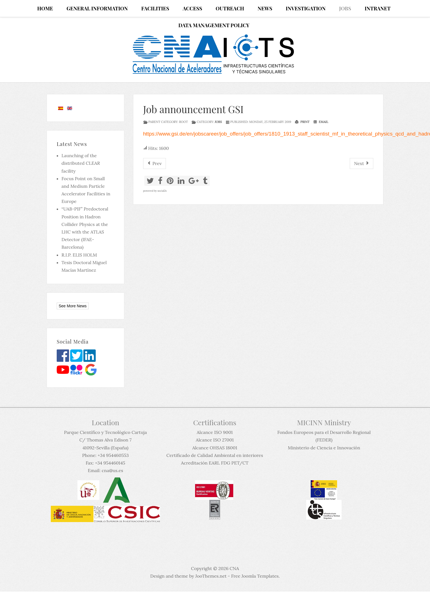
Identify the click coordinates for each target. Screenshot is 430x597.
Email (320, 122)
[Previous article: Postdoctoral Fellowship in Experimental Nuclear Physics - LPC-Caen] (154, 163)
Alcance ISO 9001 (215, 432)
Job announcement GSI (193, 109)
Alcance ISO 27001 (215, 440)
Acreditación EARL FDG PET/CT (214, 463)
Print (302, 122)
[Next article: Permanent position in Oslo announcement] (361, 163)
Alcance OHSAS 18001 (214, 447)
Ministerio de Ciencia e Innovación (324, 447)
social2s (162, 190)
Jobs (218, 122)
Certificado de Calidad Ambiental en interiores (214, 455)
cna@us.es (112, 470)
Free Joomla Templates (254, 576)
